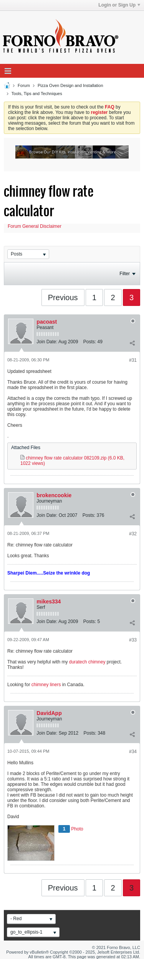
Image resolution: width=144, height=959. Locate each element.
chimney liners (46, 684)
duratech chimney (87, 662)
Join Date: (46, 341)
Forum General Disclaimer (34, 226)
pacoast (46, 322)
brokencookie (53, 495)
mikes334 (48, 601)
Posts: (89, 341)
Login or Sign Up (119, 5)
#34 (133, 751)
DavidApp (48, 713)
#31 (133, 360)
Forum (24, 85)
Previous (63, 297)
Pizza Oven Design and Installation (70, 85)
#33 (133, 640)
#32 (133, 533)
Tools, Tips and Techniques (37, 93)
